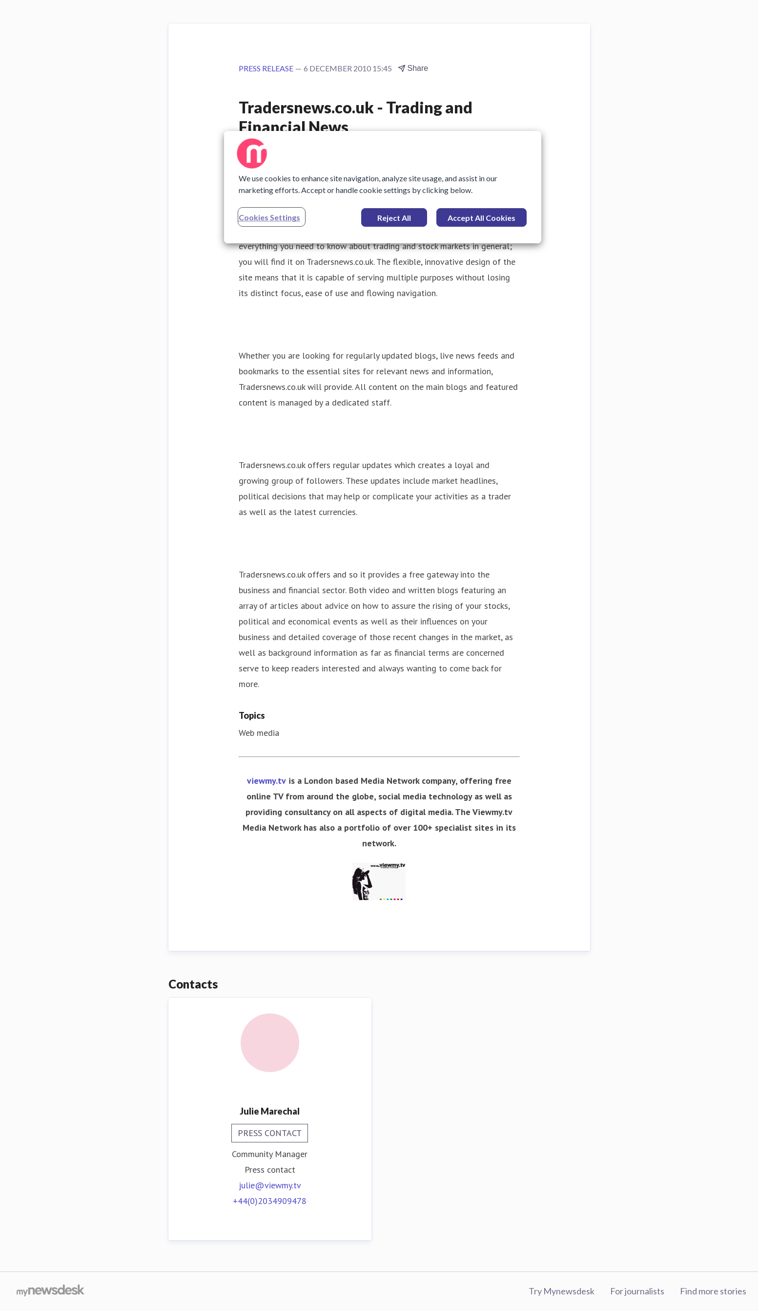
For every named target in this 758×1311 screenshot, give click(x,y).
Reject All (394, 217)
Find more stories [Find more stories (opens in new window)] (713, 1291)
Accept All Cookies (481, 217)
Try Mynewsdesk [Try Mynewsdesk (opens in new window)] (561, 1291)
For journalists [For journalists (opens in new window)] (637, 1291)
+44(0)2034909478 (270, 1200)
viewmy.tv (266, 780)
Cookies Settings (269, 217)
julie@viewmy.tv (270, 1185)
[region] (382, 187)
